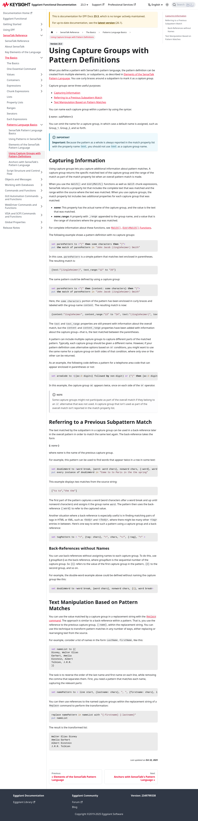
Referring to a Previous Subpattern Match (78, 97)
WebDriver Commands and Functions (21, 206)
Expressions (14, 85)
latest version (106, 23)
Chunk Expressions (18, 91)
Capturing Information (67, 92)
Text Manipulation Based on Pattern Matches (80, 102)
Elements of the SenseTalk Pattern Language (24, 146)
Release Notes (11, 227)
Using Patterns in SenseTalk (25, 139)
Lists (9, 97)
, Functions (131, 227)
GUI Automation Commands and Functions (21, 197)
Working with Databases (19, 185)
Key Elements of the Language (23, 52)
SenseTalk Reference (15, 35)
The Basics (11, 57)
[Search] (183, 4)
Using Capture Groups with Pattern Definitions (25, 155)
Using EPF (9, 29)
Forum (77, 802)
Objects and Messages (18, 179)
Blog (74, 807)
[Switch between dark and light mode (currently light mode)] (167, 4)
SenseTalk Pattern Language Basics (25, 132)
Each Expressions (17, 119)
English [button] (154, 4)
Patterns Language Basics (22, 124)
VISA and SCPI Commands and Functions (20, 215)
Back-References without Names (179, 30)
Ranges (11, 108)
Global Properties (15, 222)
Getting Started (12, 24)
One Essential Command (21, 69)
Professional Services (122, 4)
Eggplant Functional (15, 18)
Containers (13, 80)
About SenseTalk (14, 46)
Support (98, 4)
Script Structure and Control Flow (23, 172)
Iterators (12, 113)
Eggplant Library (24, 802)
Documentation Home (17, 13)
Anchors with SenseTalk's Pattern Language (23, 163)
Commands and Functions (20, 190)
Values (11, 74)
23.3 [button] (83, 4)
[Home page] (52, 32)
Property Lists (15, 102)
